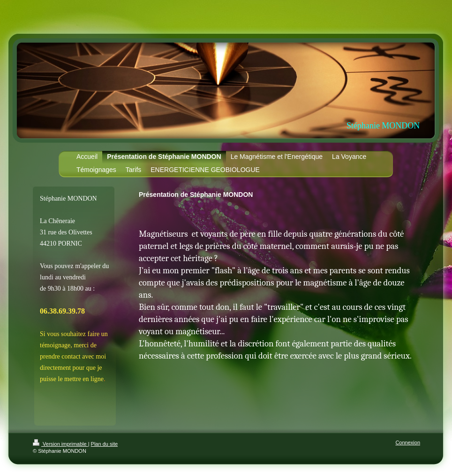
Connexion (407, 442)
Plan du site (104, 444)
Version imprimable (60, 444)
